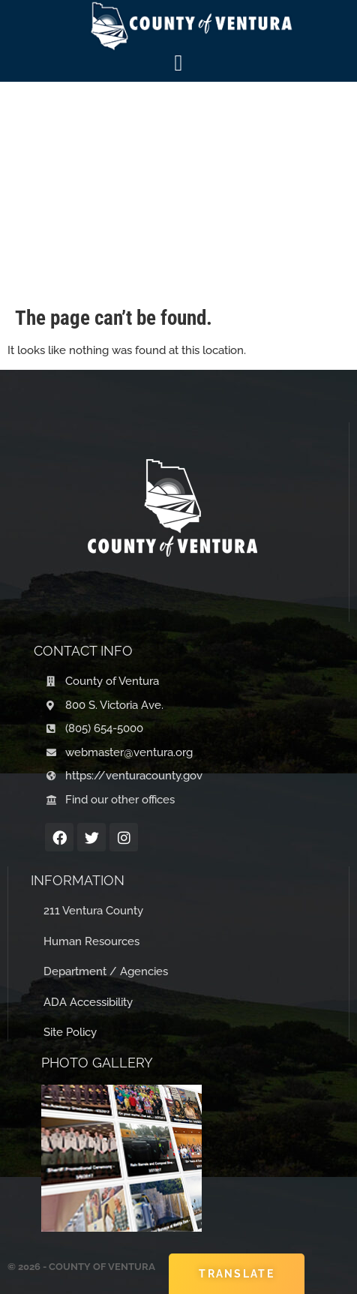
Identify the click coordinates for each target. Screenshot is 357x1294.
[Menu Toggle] (179, 63)
